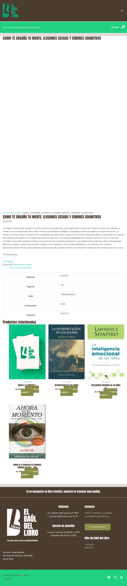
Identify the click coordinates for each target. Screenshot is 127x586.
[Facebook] (109, 577)
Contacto (89, 544)
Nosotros (89, 547)
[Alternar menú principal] (122, 11)
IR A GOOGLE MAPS (97, 527)
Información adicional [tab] (20, 267)
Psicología (15, 212)
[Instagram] (115, 577)
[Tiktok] (121, 577)
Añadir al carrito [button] (30, 391)
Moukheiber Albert (22, 264)
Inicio (5, 212)
